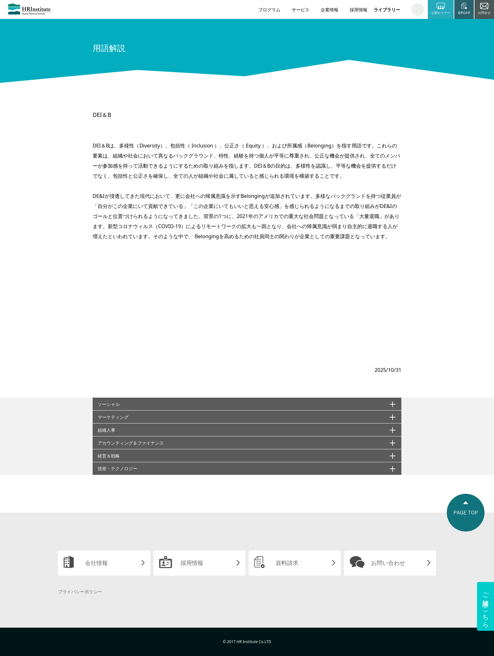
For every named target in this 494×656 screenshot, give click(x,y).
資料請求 (287, 563)
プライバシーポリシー (80, 592)
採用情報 (358, 10)
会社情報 (96, 563)
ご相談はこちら (485, 606)
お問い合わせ (388, 563)
